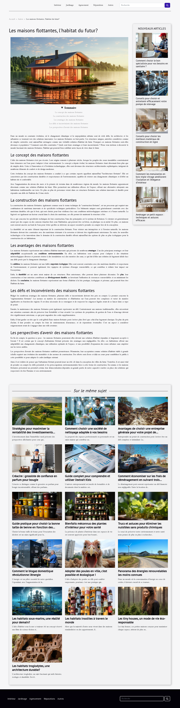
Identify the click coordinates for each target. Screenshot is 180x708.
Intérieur (57, 5)
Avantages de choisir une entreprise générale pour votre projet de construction (141, 432)
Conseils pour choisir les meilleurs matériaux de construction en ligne (148, 139)
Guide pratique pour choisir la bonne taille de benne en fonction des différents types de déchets (36, 527)
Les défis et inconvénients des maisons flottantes (68, 123)
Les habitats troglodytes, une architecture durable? (31, 668)
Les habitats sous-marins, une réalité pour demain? (36, 620)
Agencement (83, 5)
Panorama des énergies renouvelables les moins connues (142, 573)
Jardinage (70, 5)
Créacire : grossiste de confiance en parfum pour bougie (34, 478)
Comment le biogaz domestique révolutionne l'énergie (32, 573)
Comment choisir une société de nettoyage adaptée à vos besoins (86, 430)
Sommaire (70, 108)
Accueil (12, 19)
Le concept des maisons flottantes (68, 112)
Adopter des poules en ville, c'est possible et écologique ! (86, 573)
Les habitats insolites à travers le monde (86, 620)
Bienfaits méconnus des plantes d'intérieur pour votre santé (85, 525)
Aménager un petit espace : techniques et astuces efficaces (150, 217)
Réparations (98, 5)
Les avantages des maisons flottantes (68, 120)
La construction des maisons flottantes (68, 116)
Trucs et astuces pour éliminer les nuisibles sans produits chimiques (140, 525)
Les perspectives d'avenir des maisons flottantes (68, 127)
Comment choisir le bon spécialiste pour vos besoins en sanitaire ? (152, 63)
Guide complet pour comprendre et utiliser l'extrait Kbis (87, 478)
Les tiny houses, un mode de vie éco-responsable (141, 620)
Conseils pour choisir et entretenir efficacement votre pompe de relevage (151, 101)
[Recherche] (142, 5)
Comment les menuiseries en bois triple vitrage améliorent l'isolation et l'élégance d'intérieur (151, 178)
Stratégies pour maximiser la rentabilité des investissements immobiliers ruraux (32, 432)
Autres (110, 5)
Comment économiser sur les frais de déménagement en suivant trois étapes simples (142, 480)
